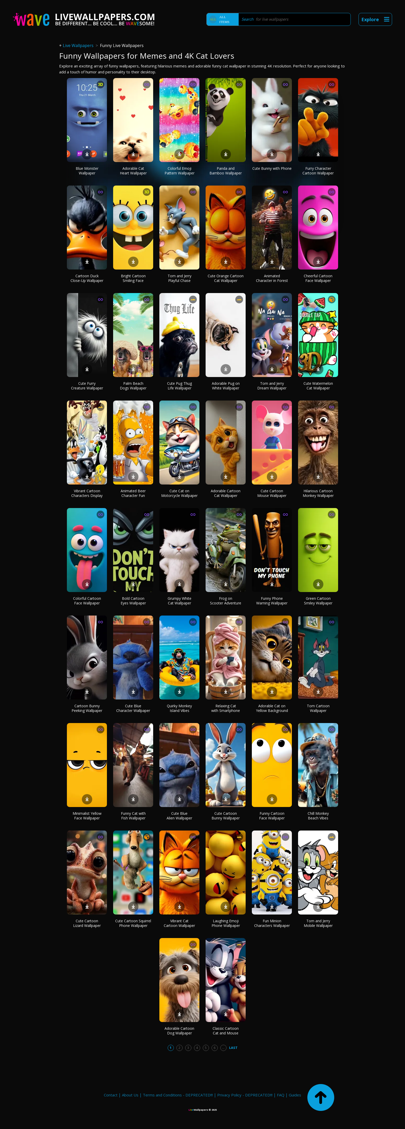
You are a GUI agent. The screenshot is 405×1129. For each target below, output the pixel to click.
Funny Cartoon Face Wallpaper (272, 815)
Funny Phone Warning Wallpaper (271, 600)
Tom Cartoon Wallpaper (318, 708)
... (223, 1047)
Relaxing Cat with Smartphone (225, 708)
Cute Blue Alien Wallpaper (179, 815)
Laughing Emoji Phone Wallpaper (226, 923)
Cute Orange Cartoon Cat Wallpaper (226, 278)
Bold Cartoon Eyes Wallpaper (133, 600)
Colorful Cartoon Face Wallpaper (87, 600)
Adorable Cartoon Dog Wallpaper (179, 1030)
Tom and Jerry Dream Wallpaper (271, 385)
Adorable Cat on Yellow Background (272, 708)
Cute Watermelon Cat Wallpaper (318, 385)
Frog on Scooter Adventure (225, 600)
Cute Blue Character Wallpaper (133, 708)
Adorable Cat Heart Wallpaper (133, 170)
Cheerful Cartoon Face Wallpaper (318, 278)
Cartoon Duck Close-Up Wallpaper (87, 278)
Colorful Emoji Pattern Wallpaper (179, 170)
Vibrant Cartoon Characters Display (87, 493)
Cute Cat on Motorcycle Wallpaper (179, 493)
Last (233, 1047)
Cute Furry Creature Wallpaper (87, 385)
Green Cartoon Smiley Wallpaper (318, 600)
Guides (295, 1094)
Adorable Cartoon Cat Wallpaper (225, 493)
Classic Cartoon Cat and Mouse (226, 1030)
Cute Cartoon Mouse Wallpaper (271, 493)
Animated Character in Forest (272, 278)
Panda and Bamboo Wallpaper (225, 170)
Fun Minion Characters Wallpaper (272, 923)
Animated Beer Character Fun (133, 493)
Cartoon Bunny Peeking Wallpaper (87, 708)
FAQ (280, 1094)
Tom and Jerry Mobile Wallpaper (318, 923)
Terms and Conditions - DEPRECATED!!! (178, 1094)
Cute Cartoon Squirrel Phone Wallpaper (133, 923)
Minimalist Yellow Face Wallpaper (87, 815)
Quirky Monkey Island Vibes (179, 708)
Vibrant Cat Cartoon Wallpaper (179, 923)
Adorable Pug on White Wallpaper (226, 385)
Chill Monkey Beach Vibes (318, 815)
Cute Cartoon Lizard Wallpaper (87, 923)
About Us (130, 1094)
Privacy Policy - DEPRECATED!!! (244, 1094)
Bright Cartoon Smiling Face (133, 278)
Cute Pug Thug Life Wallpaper (179, 385)
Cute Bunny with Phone (272, 168)
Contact (111, 1094)
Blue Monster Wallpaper (87, 170)
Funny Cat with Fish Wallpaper (133, 815)
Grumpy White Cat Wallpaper (179, 600)
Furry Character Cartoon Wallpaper (318, 170)
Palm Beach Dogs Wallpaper (133, 385)
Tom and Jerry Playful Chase (179, 278)
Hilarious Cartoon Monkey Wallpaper (318, 493)
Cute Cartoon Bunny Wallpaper (226, 815)
